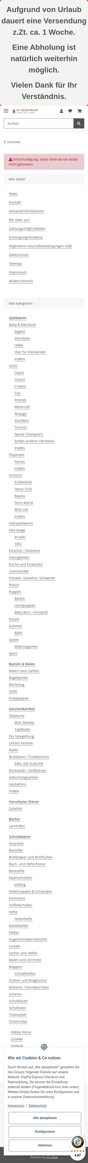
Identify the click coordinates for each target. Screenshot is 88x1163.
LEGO (13, 365)
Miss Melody (24, 722)
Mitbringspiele (26, 646)
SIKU (18, 543)
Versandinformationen (26, 211)
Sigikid (20, 331)
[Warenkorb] (79, 111)
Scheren (15, 994)
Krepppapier (19, 698)
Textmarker (18, 1014)
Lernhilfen (17, 826)
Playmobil (16, 454)
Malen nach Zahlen (24, 671)
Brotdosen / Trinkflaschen (29, 756)
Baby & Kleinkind (22, 324)
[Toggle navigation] (6, 109)
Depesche (16, 715)
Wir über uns (19, 219)
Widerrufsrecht (21, 281)
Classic (20, 379)
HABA (19, 345)
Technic (21, 427)
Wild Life (21, 509)
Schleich (15, 475)
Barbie (20, 598)
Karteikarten (18, 925)
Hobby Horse (21, 1032)
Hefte (13, 912)
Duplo (19, 372)
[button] (61, 111)
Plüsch (14, 585)
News (13, 193)
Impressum (18, 272)
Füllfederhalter (20, 905)
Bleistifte (16, 850)
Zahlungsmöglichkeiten (27, 228)
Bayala (20, 496)
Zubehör (15, 808)
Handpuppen (25, 605)
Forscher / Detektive (24, 550)
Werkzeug (16, 684)
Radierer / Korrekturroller (29, 987)
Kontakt (15, 202)
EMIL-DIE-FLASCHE (29, 763)
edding (20, 884)
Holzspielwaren (21, 523)
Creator (20, 386)
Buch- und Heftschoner (27, 864)
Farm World (24, 502)
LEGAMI (17, 1039)
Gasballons (17, 784)
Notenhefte (23, 918)
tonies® (17, 1046)
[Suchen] (39, 123)
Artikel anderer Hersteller (35, 441)
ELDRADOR (23, 482)
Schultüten (17, 1007)
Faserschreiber (20, 877)
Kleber (14, 932)
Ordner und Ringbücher (28, 980)
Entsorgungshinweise (26, 237)
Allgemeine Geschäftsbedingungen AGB (40, 246)
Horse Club (23, 489)
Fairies (20, 461)
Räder (13, 750)
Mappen (15, 966)
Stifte (13, 691)
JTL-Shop (52, 1157)
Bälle (18, 632)
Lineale (14, 946)
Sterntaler (22, 338)
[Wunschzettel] (70, 111)
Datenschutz (19, 254)
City (17, 393)
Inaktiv (20, 359)
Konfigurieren (45, 1131)
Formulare (17, 898)
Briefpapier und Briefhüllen (31, 857)
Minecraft (22, 407)
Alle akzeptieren (45, 1118)
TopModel (22, 729)
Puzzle (14, 619)
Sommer (15, 626)
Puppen (15, 591)
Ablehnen (45, 1145)
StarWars (22, 420)
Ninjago (21, 413)
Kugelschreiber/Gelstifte (28, 939)
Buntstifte (16, 871)
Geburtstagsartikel (23, 777)
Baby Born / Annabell (31, 612)
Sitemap (15, 263)
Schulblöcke (18, 1001)
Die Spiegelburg (21, 736)
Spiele (14, 639)
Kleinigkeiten (19, 557)
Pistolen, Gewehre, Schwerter (32, 578)
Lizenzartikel (19, 571)
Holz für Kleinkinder (30, 352)
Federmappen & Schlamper (30, 891)
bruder (20, 537)
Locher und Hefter (23, 953)
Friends (20, 400)
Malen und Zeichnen (25, 960)
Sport (13, 653)
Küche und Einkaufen (26, 564)
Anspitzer (16, 843)
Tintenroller (18, 1021)
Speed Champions (29, 434)
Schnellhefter (25, 973)
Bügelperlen (18, 677)
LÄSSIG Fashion (21, 743)
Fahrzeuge (17, 530)
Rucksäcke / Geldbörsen (27, 770)
